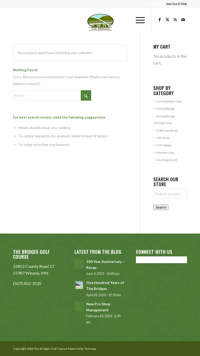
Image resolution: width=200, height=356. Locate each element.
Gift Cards (163, 138)
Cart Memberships (169, 101)
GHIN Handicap (166, 130)
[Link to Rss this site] (175, 19)
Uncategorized (166, 160)
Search (160, 207)
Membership (165, 152)
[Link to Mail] (183, 19)
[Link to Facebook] (160, 19)
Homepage (163, 145)
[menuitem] (175, 4)
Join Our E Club (176, 3)
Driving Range (165, 109)
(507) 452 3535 (151, 3)
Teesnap (90, 348)
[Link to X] (167, 19)
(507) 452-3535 (27, 283)
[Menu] (137, 19)
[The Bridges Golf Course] (100, 19)
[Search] (52, 95)
